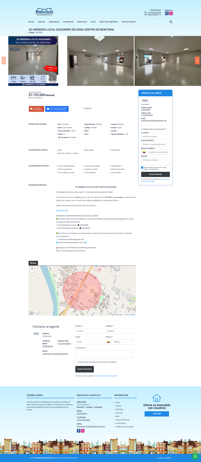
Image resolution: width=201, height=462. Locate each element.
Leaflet (116, 314)
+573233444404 (154, 12)
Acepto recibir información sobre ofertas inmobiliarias (97, 362)
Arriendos (54, 22)
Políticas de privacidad (124, 427)
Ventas (41, 22)
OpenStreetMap (130, 314)
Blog (93, 22)
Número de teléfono (148, 148)
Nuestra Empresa (108, 22)
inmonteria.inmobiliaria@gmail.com (57, 354)
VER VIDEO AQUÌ (62, 211)
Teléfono (109, 337)
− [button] (32, 273)
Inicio (31, 22)
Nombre (79, 326)
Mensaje (144, 156)
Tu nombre (145, 133)
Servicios (82, 22)
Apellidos (109, 326)
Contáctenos (129, 22)
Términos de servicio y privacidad (106, 376)
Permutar (68, 22)
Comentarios (80, 348)
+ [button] (32, 269)
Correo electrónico (148, 140)
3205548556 (153, 14)
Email (78, 337)
